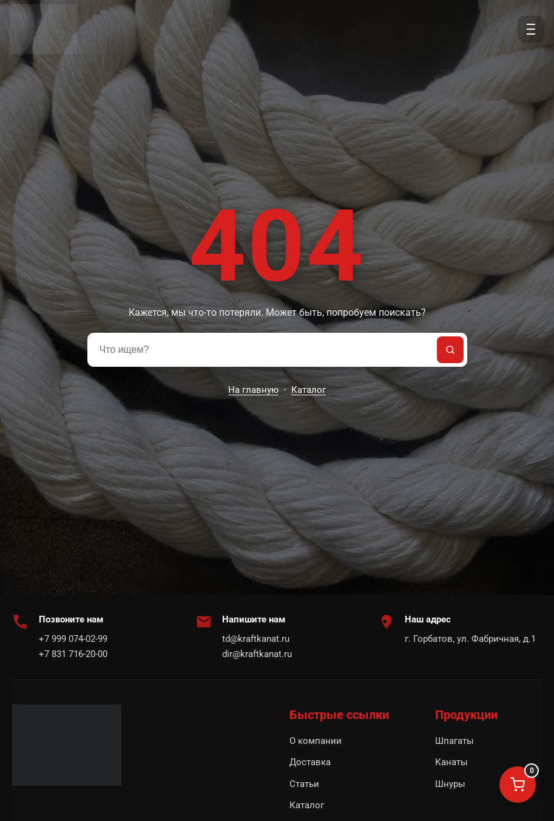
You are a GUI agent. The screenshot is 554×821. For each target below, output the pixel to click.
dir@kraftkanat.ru (257, 654)
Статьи (304, 783)
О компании (315, 740)
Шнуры (450, 783)
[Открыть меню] (531, 29)
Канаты (451, 762)
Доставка (310, 762)
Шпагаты (454, 740)
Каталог (308, 389)
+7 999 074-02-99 (73, 638)
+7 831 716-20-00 (73, 654)
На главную (253, 389)
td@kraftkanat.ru (255, 638)
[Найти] (450, 349)
